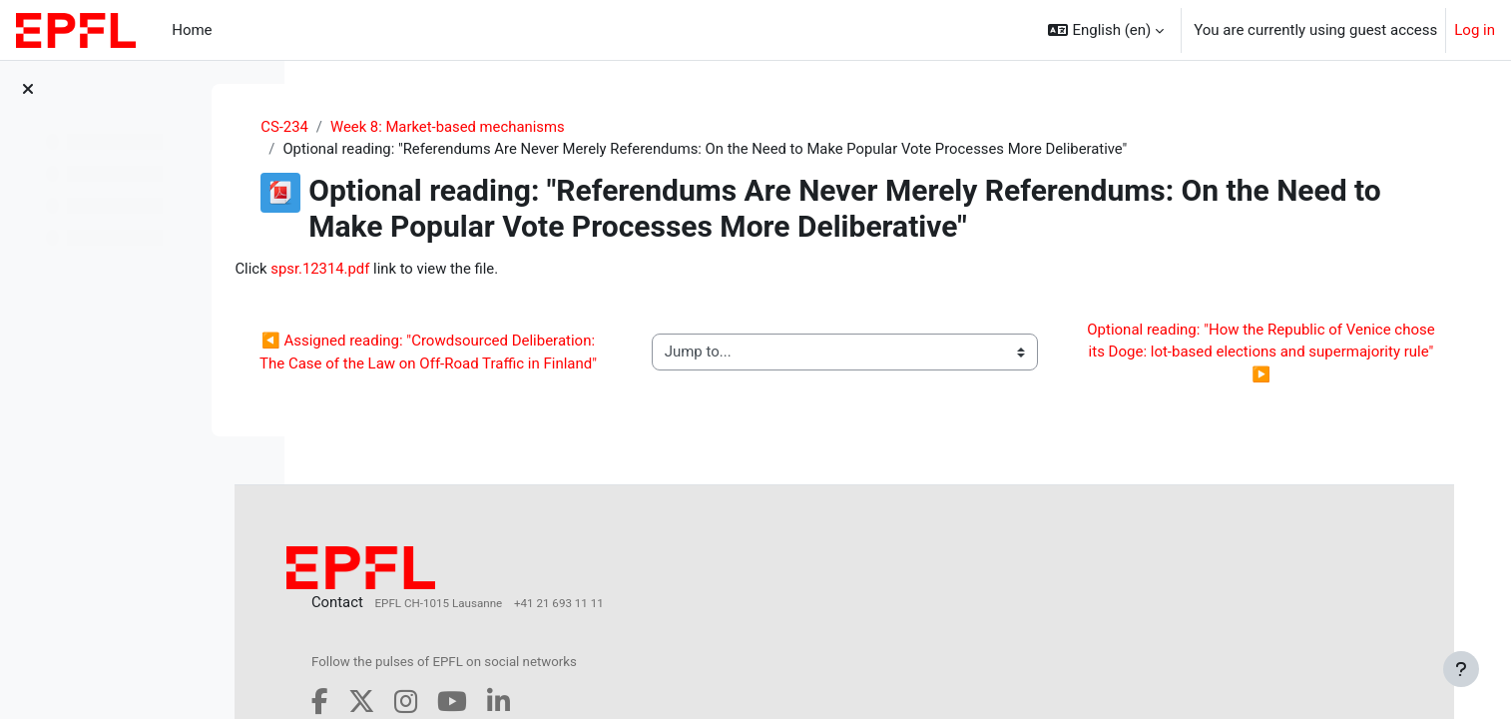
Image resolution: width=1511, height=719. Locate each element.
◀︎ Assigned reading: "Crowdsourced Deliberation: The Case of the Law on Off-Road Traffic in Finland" (501, 353)
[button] (1106, 30)
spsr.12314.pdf (409, 269)
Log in (1474, 30)
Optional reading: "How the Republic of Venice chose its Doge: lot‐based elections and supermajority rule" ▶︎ (1265, 353)
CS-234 (347, 127)
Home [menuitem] (192, 30)
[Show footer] (1461, 669)
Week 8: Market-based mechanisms (511, 127)
